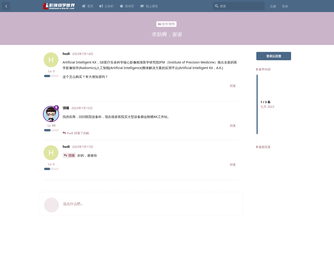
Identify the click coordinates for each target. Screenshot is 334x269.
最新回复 (263, 147)
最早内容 (263, 69)
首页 (87, 6)
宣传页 (127, 6)
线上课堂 (149, 6)
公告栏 (106, 6)
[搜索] (238, 6)
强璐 (71, 155)
